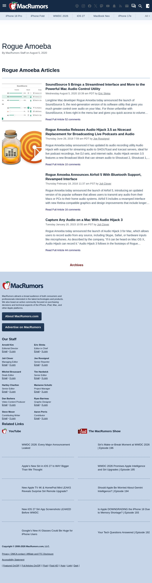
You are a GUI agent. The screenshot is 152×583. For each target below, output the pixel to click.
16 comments (72, 209)
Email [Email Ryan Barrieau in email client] (37, 405)
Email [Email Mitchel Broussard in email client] (5, 378)
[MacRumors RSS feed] (121, 6)
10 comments (72, 164)
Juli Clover (105, 183)
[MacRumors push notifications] (114, 6)
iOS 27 (81, 15)
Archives (76, 265)
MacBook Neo (101, 15)
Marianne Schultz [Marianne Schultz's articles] (43, 385)
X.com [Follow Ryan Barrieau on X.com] (45, 405)
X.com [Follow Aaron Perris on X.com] (45, 418)
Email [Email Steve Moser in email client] (5, 418)
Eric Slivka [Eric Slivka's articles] (39, 345)
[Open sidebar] (147, 6)
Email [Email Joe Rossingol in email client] (37, 364)
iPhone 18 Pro (14, 15)
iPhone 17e (124, 15)
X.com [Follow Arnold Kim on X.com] (13, 351)
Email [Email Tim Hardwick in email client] (37, 378)
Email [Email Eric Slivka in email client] (37, 351)
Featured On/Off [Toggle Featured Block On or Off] (11, 565)
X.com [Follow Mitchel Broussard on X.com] (13, 378)
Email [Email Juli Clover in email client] (5, 364)
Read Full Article (55, 119)
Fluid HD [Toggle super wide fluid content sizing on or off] (53, 565)
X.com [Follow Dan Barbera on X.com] (13, 405)
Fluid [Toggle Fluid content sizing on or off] (45, 565)
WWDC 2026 (60, 15)
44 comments (72, 250)
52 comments (72, 119)
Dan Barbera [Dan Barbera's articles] (8, 398)
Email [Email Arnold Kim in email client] (5, 351)
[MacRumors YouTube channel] (108, 6)
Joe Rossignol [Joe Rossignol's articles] (41, 358)
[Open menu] (4, 6)
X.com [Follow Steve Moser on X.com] (13, 418)
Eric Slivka (104, 93)
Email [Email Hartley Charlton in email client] (5, 391)
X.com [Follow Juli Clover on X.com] (13, 364)
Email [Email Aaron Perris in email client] (37, 418)
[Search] (141, 6)
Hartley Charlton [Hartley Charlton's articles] (10, 385)
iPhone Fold (37, 15)
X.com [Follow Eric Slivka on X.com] (45, 351)
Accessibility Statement (13, 559)
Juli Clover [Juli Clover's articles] (7, 358)
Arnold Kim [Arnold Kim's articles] (8, 345)
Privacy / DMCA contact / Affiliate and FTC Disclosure (27, 554)
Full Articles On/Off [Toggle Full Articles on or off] (31, 565)
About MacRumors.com (21, 316)
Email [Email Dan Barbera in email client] (5, 405)
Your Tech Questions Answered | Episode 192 (124, 532)
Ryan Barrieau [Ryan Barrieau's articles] (41, 398)
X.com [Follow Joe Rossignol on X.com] (45, 364)
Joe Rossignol (101, 138)
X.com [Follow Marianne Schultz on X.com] (45, 391)
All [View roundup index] (147, 15)
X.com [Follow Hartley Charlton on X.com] (13, 391)
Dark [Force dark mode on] (76, 565)
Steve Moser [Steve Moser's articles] (8, 412)
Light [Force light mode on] (69, 565)
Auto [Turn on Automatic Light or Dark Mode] (63, 565)
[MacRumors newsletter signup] (127, 6)
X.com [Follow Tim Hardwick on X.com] (45, 378)
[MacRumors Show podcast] (77, 6)
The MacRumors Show (105, 431)
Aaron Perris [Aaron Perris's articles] (40, 412)
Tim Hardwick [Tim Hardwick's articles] (41, 371)
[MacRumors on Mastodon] (102, 6)
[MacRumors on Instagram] (83, 6)
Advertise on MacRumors (23, 327)
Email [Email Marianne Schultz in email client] (37, 391)
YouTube (15, 431)
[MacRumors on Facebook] (90, 6)
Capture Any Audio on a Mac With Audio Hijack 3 (84, 220)
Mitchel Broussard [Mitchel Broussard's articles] (11, 371)
